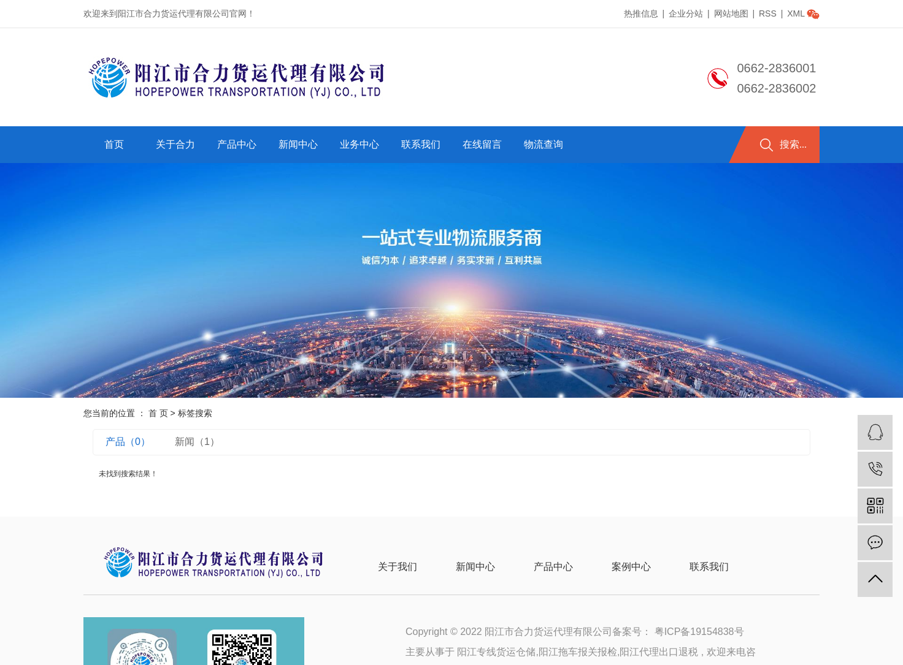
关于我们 (397, 566)
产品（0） (128, 441)
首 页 (158, 413)
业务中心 (359, 144)
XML (796, 13)
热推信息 (641, 13)
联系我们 (420, 144)
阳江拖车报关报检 (578, 652)
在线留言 (482, 144)
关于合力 (175, 144)
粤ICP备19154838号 (699, 631)
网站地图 (732, 13)
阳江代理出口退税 (659, 652)
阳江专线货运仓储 (496, 652)
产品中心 (236, 144)
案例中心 (631, 566)
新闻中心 (298, 144)
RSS (768, 13)
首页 (114, 144)
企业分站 (686, 13)
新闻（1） (197, 441)
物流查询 (543, 144)
